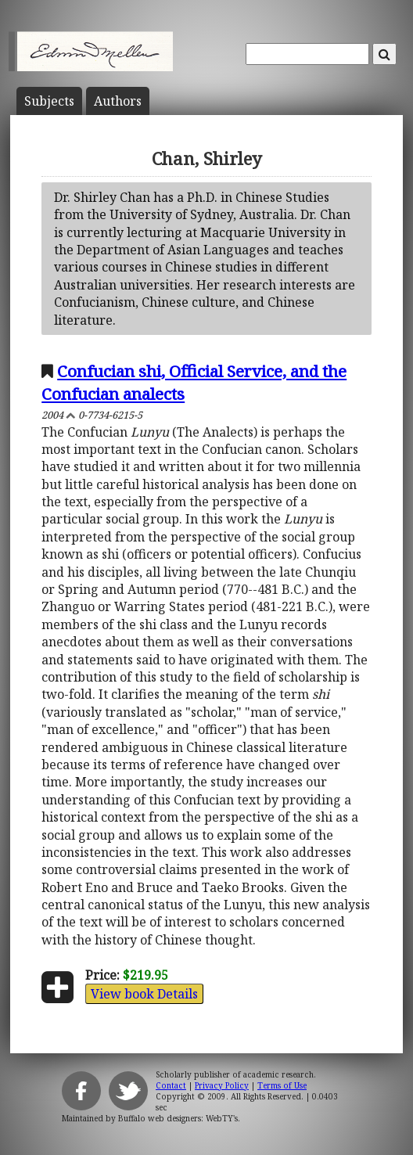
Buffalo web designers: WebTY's (178, 1118)
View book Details (144, 993)
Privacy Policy (222, 1085)
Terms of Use (282, 1085)
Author (118, 101)
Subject (49, 101)
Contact (171, 1085)
